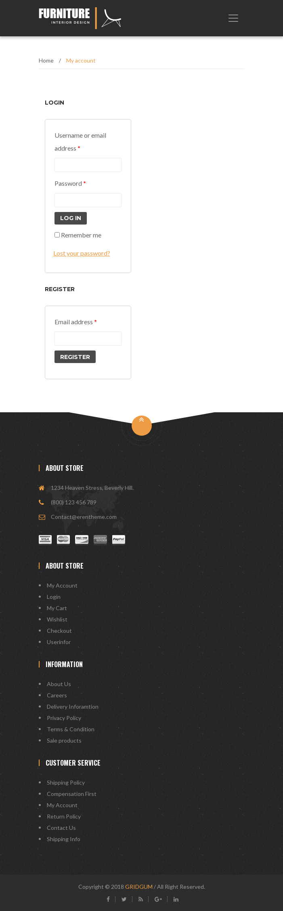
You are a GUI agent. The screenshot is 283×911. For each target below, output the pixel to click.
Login (54, 596)
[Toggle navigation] (233, 18)
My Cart (57, 608)
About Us (59, 683)
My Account (62, 585)
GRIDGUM (139, 886)
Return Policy (64, 816)
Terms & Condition (70, 729)
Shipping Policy (66, 782)
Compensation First (71, 793)
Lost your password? (81, 253)
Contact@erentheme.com (84, 516)
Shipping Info (63, 838)
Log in (70, 218)
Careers (57, 695)
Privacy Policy (64, 717)
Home (46, 60)
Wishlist (57, 619)
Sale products (64, 740)
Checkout (59, 630)
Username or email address (80, 141)
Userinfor (59, 641)
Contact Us (61, 827)
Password (70, 183)
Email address (76, 321)
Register (75, 357)
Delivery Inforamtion (73, 706)
